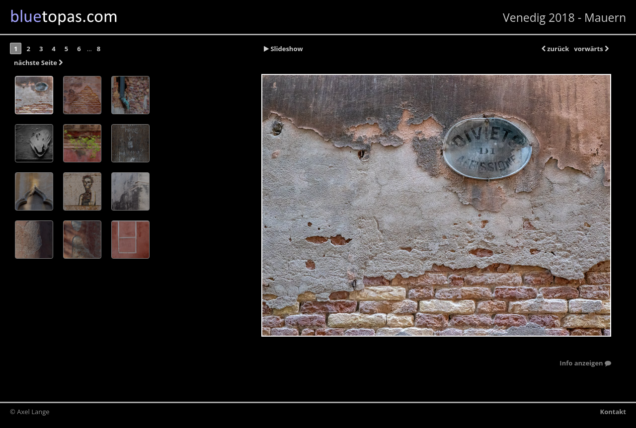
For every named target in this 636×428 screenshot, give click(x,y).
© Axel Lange (30, 411)
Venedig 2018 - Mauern (564, 17)
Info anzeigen (585, 363)
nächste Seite (38, 62)
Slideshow (283, 48)
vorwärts (591, 48)
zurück (555, 48)
